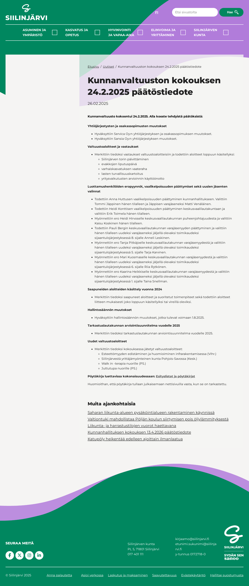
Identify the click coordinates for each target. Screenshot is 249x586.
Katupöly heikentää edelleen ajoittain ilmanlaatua (135, 439)
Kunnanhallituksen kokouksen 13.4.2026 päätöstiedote (139, 432)
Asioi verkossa (92, 575)
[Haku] (195, 12)
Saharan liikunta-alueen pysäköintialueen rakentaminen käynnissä (151, 412)
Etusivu (93, 66)
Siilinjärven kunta (205, 32)
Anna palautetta (59, 575)
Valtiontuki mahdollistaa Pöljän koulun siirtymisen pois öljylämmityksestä (158, 419)
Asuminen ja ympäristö (34, 32)
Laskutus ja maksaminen (128, 575)
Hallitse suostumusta (226, 575)
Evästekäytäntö (193, 575)
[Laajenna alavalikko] (54, 32)
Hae (230, 12)
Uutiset (108, 66)
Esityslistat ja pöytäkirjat (175, 376)
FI (156, 12)
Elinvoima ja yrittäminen (163, 32)
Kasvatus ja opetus (76, 32)
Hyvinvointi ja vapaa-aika (121, 32)
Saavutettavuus (164, 575)
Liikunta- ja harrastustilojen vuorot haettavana (132, 425)
